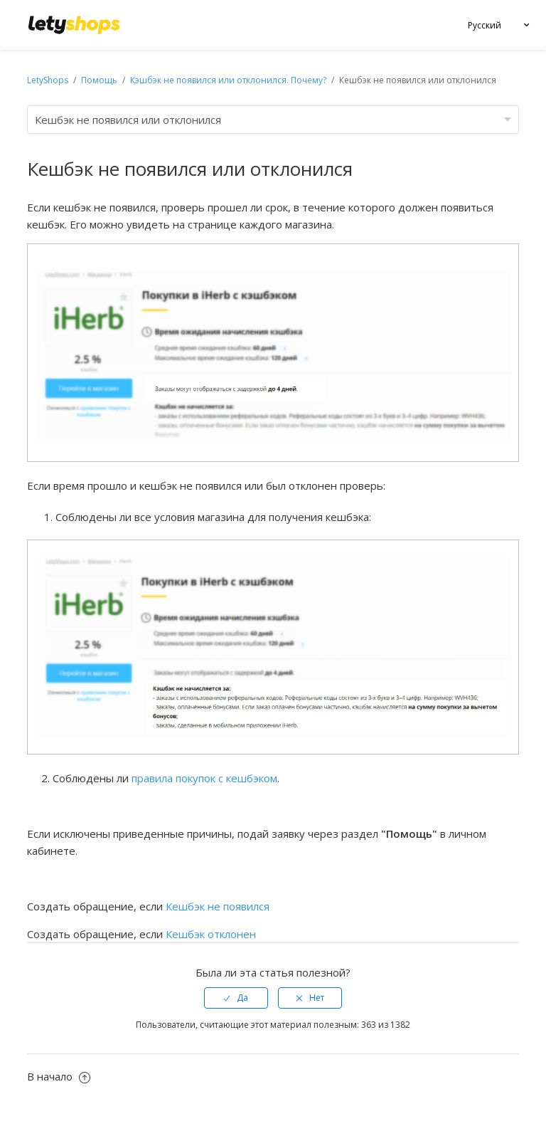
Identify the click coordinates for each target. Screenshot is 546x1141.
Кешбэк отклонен (211, 934)
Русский (484, 25)
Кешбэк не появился (217, 906)
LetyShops (47, 80)
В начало (58, 1076)
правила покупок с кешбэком (204, 778)
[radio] (236, 998)
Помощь (100, 80)
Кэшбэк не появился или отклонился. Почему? (228, 80)
